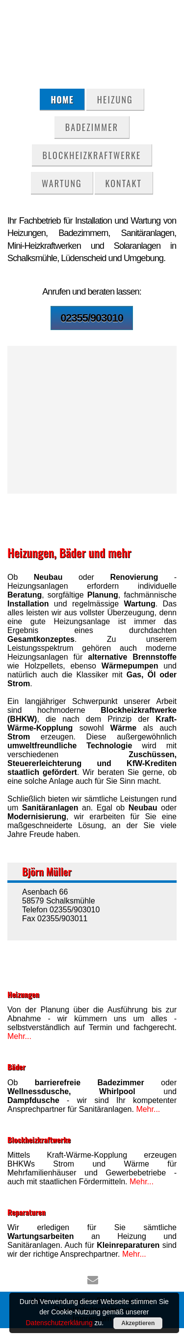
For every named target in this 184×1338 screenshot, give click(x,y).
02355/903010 (91, 318)
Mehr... (19, 1036)
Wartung (62, 183)
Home (62, 99)
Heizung (115, 99)
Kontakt (123, 183)
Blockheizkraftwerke (91, 155)
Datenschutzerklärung (59, 1323)
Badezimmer (91, 127)
